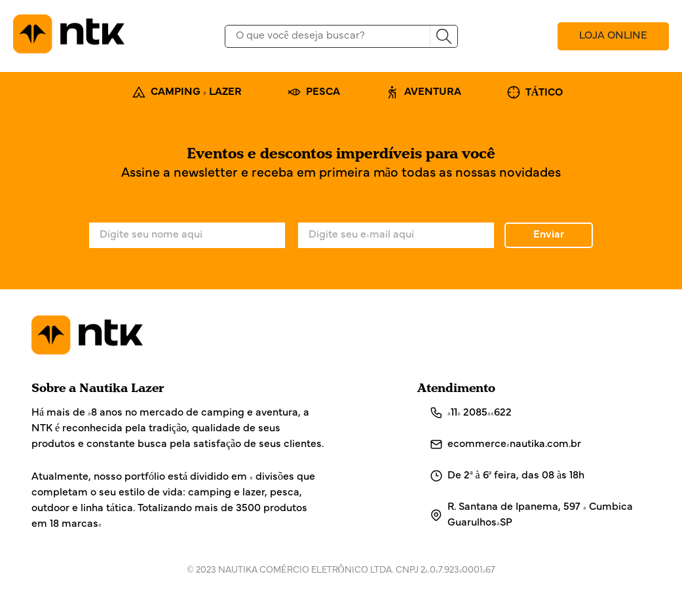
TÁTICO (535, 92)
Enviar (548, 235)
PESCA (314, 92)
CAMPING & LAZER (187, 92)
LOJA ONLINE (613, 36)
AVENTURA (423, 92)
